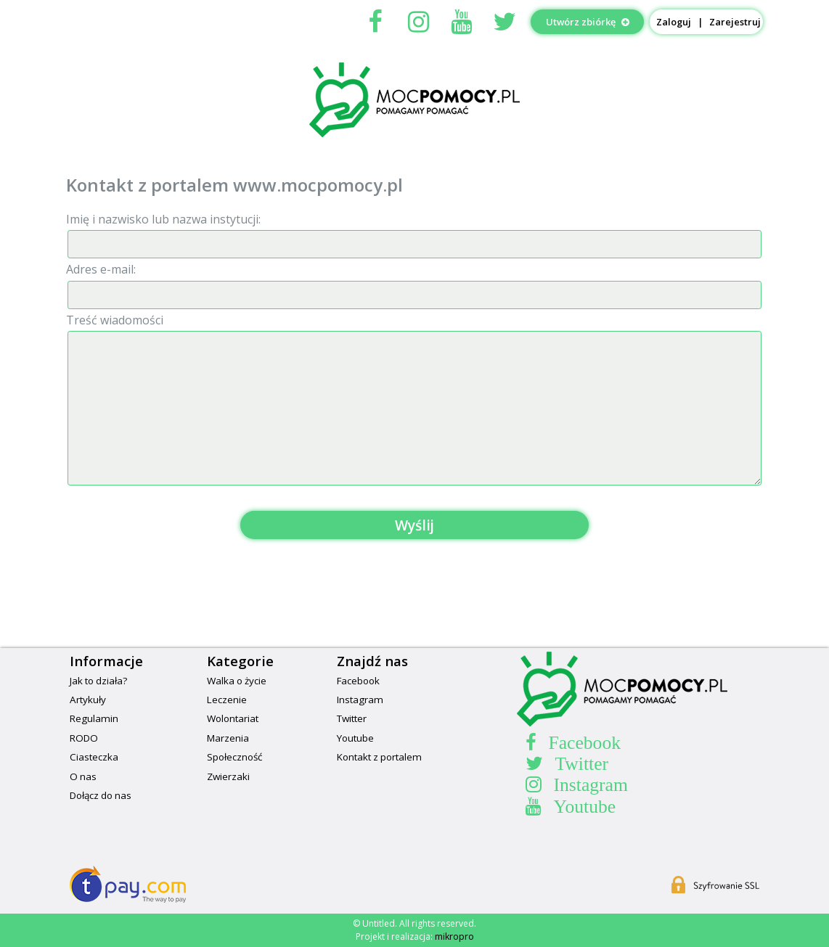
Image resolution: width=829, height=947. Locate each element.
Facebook (358, 680)
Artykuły (88, 699)
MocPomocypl (414, 99)
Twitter (352, 718)
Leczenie (227, 699)
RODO (84, 738)
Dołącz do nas (100, 795)
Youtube (355, 738)
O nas (83, 776)
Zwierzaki (228, 776)
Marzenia (228, 738)
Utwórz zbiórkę (587, 21)
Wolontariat (232, 718)
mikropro (454, 936)
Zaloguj (673, 21)
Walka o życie (236, 680)
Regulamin (94, 718)
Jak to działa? (98, 680)
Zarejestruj (735, 21)
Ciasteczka (94, 756)
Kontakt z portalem (379, 756)
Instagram (360, 699)
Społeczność (234, 756)
